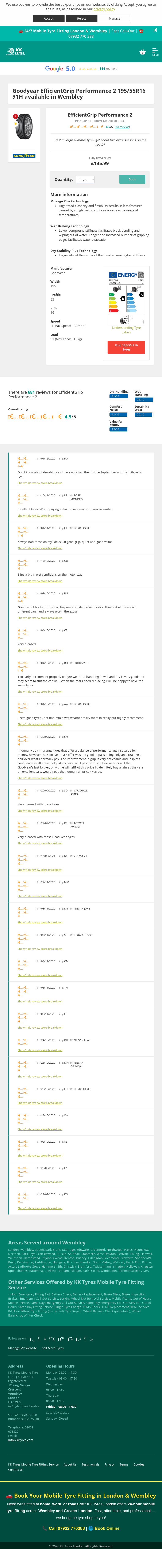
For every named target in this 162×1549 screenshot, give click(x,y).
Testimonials (91, 1463)
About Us (70, 1463)
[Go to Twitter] (52, 1337)
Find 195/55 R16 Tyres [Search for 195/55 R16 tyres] (126, 346)
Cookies (139, 1463)
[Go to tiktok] (88, 1337)
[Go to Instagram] (42, 1337)
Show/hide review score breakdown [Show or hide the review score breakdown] (40, 482)
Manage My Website (22, 1347)
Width (55, 280)
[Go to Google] (61, 1337)
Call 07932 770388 (67, 1527)
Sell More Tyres (53, 1347)
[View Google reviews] (81, 67)
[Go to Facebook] (32, 1337)
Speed (55, 320)
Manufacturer (61, 267)
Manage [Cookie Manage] (114, 17)
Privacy (110, 1463)
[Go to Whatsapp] (70, 1337)
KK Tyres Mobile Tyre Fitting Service (33, 1463)
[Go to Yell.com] (78, 1337)
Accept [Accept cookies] (49, 17)
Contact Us (15, 1468)
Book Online (107, 1527)
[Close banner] (157, 29)
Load (54, 333)
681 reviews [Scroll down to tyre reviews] (122, 126)
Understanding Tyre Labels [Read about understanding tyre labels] (126, 328)
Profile (55, 293)
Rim (53, 307)
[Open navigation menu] (155, 50)
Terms (124, 1463)
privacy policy (104, 9)
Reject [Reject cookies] (81, 17)
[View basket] (142, 50)
